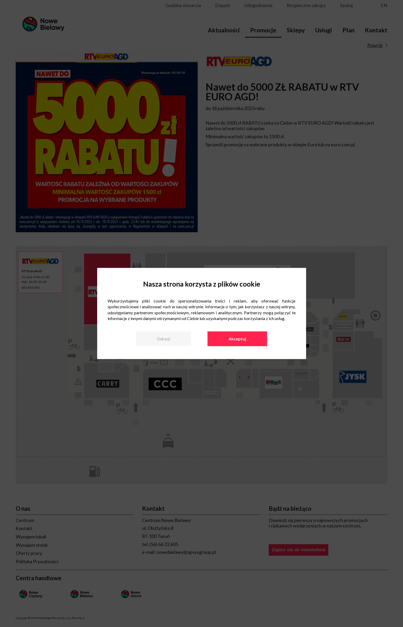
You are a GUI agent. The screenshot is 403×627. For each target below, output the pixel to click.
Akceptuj (237, 338)
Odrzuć (163, 338)
